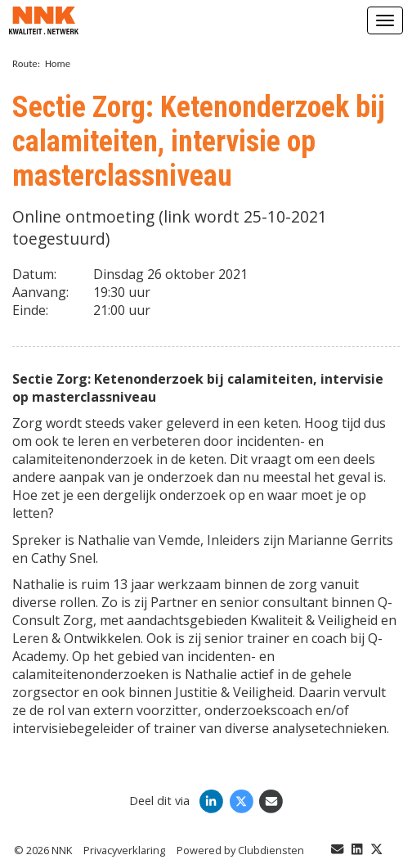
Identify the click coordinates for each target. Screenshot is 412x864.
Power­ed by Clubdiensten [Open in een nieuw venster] (240, 850)
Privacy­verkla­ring (124, 850)
